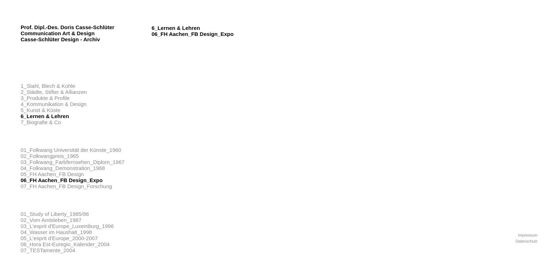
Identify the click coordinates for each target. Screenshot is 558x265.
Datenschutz (526, 241)
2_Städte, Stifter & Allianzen (54, 92)
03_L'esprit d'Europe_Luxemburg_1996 (67, 226)
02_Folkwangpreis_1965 (50, 156)
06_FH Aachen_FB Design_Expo (61, 180)
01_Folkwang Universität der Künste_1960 (71, 150)
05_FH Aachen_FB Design (52, 174)
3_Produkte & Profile (45, 98)
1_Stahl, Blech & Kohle (48, 86)
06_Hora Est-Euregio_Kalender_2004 (65, 244)
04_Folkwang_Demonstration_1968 (63, 168)
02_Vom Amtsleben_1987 (51, 220)
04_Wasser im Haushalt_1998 (56, 232)
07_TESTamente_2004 (48, 250)
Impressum (527, 235)
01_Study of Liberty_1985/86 (55, 214)
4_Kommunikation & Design (53, 104)
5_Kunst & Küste (40, 110)
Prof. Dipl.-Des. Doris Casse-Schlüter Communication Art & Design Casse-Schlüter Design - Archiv (67, 33)
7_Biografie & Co (41, 122)
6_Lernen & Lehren (45, 116)
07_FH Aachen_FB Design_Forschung (66, 186)
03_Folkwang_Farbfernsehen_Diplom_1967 (73, 162)
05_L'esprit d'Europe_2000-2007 (59, 238)
